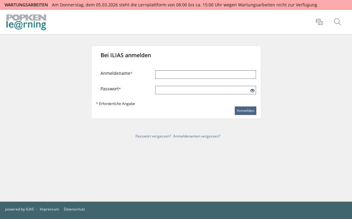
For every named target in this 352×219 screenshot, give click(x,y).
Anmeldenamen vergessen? (196, 136)
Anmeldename (116, 73)
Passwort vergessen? (153, 136)
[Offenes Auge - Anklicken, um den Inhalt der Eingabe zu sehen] (252, 91)
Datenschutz (74, 209)
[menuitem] (320, 22)
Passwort (111, 89)
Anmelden (245, 110)
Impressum (49, 209)
